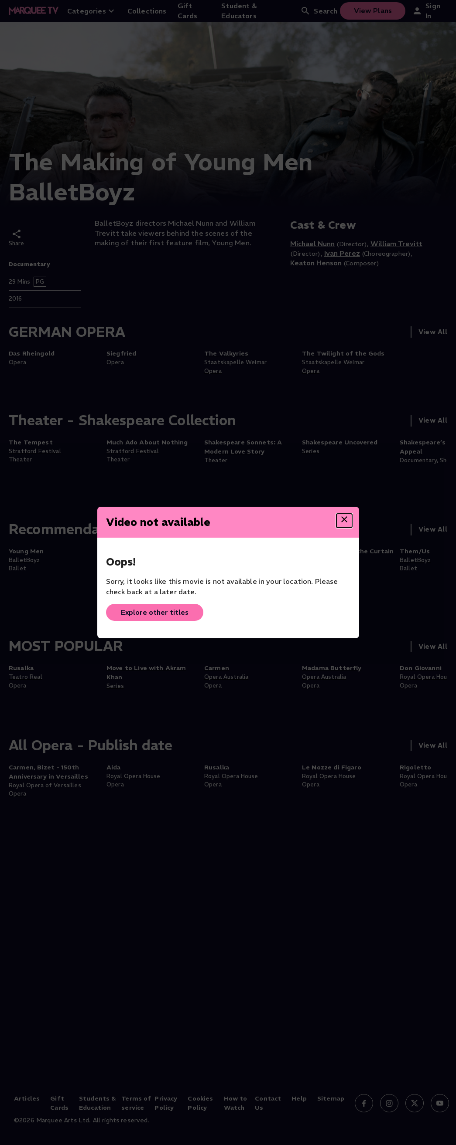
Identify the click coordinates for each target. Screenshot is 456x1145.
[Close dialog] (344, 521)
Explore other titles (155, 612)
